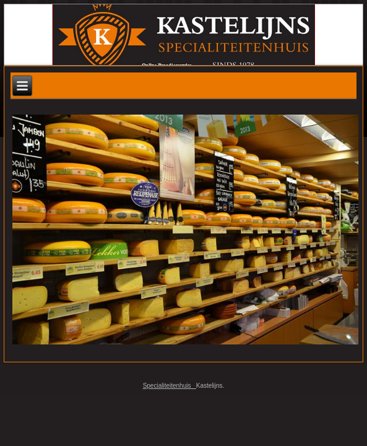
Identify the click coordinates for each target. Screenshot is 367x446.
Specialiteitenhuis (169, 385)
